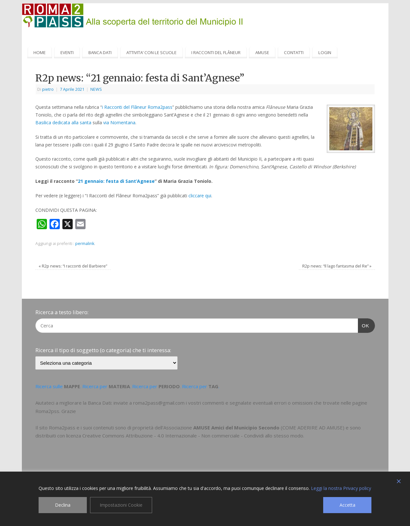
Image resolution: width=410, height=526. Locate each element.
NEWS (96, 89)
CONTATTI (294, 52)
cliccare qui (199, 196)
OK (363, 324)
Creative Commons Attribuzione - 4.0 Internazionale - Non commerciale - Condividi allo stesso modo (192, 435)
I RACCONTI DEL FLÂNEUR (216, 52)
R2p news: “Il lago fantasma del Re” (336, 266)
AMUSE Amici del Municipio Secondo (236, 427)
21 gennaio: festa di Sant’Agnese (116, 181)
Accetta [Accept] (347, 505)
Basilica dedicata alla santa (63, 122)
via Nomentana (119, 122)
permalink (84, 243)
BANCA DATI (100, 52)
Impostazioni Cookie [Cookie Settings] (121, 505)
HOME (39, 52)
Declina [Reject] (62, 505)
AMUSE (262, 52)
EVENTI (67, 52)
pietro (48, 89)
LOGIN (324, 52)
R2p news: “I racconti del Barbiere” (73, 266)
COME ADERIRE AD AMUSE (312, 427)
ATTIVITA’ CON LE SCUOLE (151, 52)
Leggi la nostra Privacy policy (341, 488)
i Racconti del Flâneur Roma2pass (137, 107)
